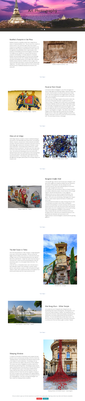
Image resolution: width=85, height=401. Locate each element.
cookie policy (45, 396)
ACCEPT (46, 398)
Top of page (42, 77)
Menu (42, 29)
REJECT (39, 398)
